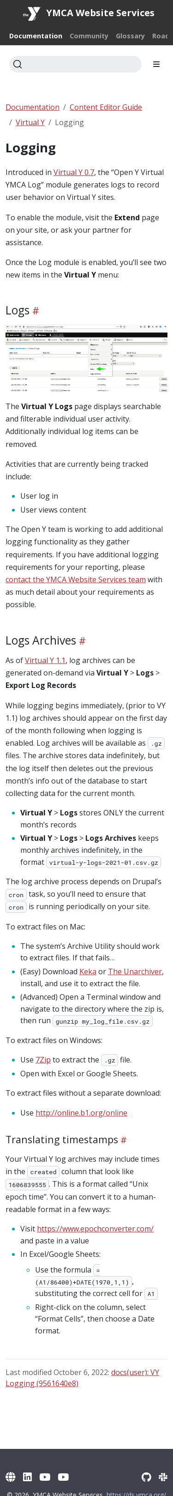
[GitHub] (146, 1477)
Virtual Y (30, 122)
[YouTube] (44, 1477)
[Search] (75, 64)
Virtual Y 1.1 (45, 660)
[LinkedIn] (27, 1477)
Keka (87, 971)
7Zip (43, 1060)
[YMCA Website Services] (11, 1477)
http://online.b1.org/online (81, 1113)
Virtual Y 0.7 (74, 172)
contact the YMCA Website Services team (76, 579)
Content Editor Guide (106, 107)
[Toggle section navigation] (156, 64)
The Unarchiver (135, 971)
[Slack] (163, 1477)
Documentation (33, 107)
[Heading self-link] (34, 310)
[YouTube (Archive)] (63, 1477)
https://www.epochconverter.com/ (95, 1229)
